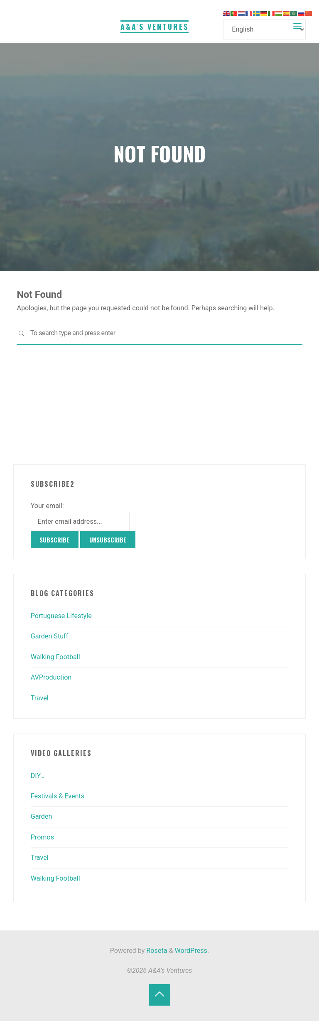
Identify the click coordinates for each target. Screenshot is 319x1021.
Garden (41, 816)
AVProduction (51, 677)
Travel (40, 698)
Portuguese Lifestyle (61, 616)
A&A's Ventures (154, 26)
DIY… (38, 776)
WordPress (191, 951)
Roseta (156, 951)
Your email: (47, 506)
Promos (42, 837)
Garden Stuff (50, 636)
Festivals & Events (57, 796)
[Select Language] (264, 29)
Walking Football (55, 657)
